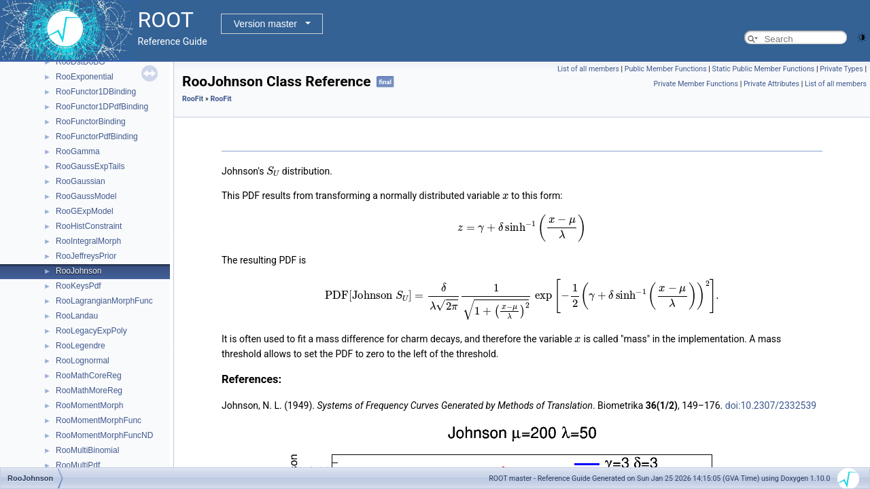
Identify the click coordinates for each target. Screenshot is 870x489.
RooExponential (85, 77)
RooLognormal (82, 360)
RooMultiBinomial (87, 450)
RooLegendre (80, 345)
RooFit (192, 98)
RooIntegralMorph (88, 241)
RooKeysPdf (78, 286)
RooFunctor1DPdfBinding (102, 106)
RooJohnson (78, 271)
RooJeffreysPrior (86, 256)
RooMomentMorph (89, 405)
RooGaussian (80, 181)
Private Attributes (771, 83)
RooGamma (78, 151)
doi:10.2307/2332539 (770, 405)
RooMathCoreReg (89, 375)
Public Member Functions (666, 69)
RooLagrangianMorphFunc (104, 301)
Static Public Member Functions (763, 69)
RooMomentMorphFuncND (104, 435)
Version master (265, 23)
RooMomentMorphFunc (98, 420)
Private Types (841, 69)
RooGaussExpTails (90, 166)
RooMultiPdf (78, 465)
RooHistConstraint (89, 226)
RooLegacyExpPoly (91, 331)
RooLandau (77, 316)
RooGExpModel (85, 211)
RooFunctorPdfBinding (97, 136)
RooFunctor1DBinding (96, 91)
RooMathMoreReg (89, 390)
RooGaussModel (86, 196)
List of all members (588, 69)
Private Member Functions (696, 83)
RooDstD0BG (80, 62)
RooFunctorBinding (91, 121)
